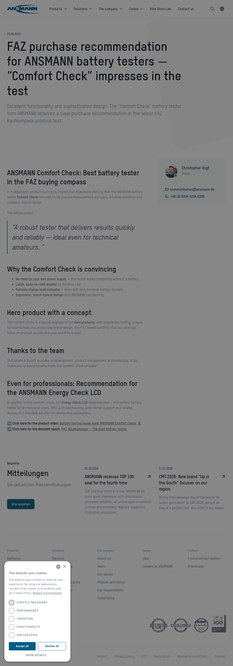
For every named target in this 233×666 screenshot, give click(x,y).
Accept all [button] (22, 646)
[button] (37, 655)
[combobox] (58, 567)
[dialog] (37, 611)
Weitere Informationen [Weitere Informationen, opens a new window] (47, 593)
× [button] (64, 566)
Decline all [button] (52, 646)
